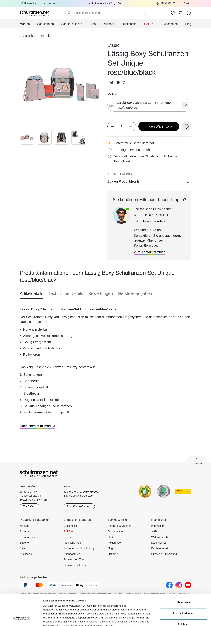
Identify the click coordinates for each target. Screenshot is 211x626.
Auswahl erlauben (183, 586)
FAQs (110, 537)
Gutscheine (170, 24)
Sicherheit (113, 554)
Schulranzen (45, 24)
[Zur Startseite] (42, 13)
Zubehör (108, 24)
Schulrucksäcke (71, 24)
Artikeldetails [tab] (31, 293)
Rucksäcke (129, 24)
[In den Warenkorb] (158, 126)
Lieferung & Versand (119, 525)
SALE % (149, 24)
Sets (93, 24)
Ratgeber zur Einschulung (79, 548)
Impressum (157, 525)
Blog (188, 24)
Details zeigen (175, 619)
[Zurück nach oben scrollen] (59, 426)
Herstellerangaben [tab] (135, 293)
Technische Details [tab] (65, 293)
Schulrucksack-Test (75, 565)
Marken (25, 24)
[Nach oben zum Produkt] (37, 426)
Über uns (69, 537)
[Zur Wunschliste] (172, 13)
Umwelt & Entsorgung (164, 554)
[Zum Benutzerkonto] (188, 13)
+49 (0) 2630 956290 (86, 491)
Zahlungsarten (115, 531)
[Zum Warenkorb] (180, 13)
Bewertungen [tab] (100, 293)
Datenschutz (158, 542)
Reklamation (114, 542)
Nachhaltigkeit (72, 554)
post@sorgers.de (83, 495)
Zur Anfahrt (29, 506)
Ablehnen (183, 597)
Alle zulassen (183, 575)
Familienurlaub (72, 542)
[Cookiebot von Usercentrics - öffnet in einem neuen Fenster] (21, 619)
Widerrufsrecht (159, 537)
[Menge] (121, 126)
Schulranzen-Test (74, 559)
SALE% (68, 531)
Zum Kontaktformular (79, 506)
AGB (154, 531)
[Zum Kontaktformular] (149, 252)
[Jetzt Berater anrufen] (149, 221)
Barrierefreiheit (160, 548)
